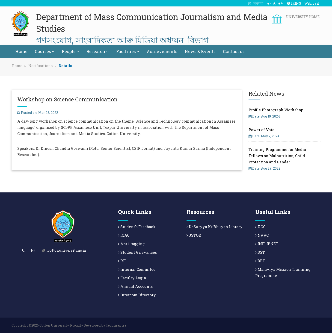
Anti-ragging (131, 243)
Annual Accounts (135, 286)
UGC (260, 226)
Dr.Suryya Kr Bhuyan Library (215, 226)
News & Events (200, 51)
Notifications (40, 65)
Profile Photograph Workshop (276, 109)
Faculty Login (132, 277)
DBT (260, 260)
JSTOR (194, 235)
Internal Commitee (136, 269)
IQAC (123, 235)
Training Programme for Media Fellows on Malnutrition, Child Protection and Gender (277, 155)
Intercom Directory (137, 294)
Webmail (311, 3)
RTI (122, 260)
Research (97, 51)
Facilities (127, 51)
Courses (44, 51)
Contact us (234, 51)
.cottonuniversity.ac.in (66, 250)
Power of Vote (261, 129)
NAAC (262, 235)
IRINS (294, 3)
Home (21, 51)
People (70, 51)
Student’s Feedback (137, 226)
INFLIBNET (266, 243)
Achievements (162, 51)
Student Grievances (137, 252)
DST (260, 252)
